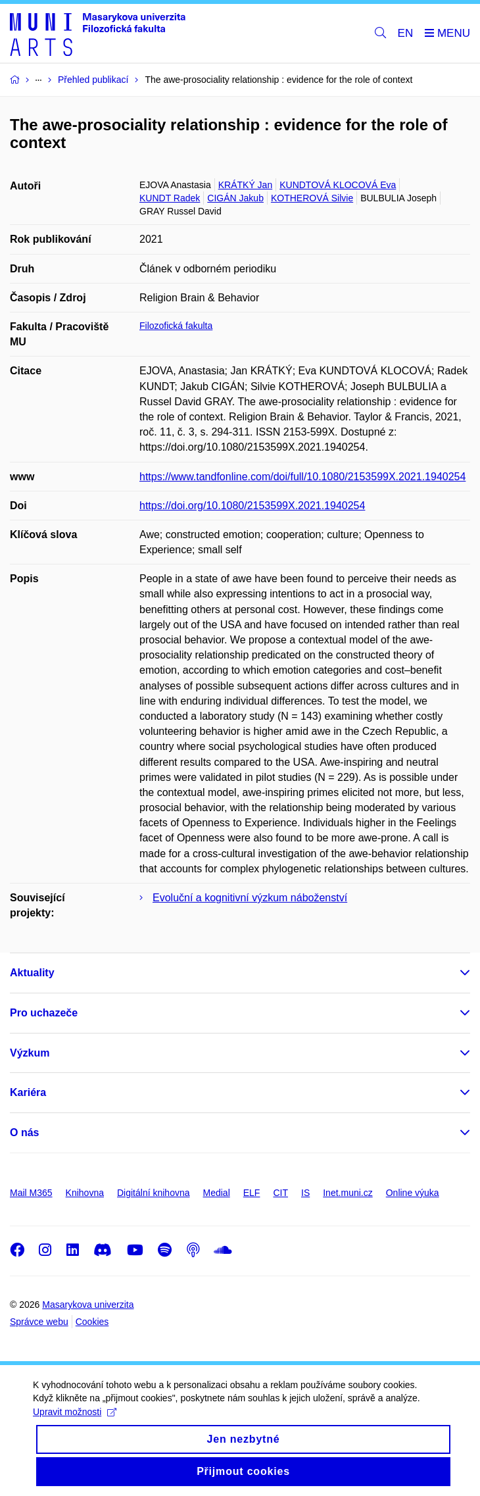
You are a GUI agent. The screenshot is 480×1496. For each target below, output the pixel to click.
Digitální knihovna (153, 1192)
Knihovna (85, 1192)
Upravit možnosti (74, 1423)
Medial (216, 1192)
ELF (251, 1192)
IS (305, 1192)
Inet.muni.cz (347, 1192)
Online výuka (412, 1192)
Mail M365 (31, 1192)
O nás (24, 1132)
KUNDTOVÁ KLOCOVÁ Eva (337, 185)
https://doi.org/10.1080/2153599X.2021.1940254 (252, 505)
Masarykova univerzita (87, 1304)
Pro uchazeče (44, 1012)
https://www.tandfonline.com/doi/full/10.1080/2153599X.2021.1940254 (302, 476)
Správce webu (39, 1321)
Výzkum (29, 1053)
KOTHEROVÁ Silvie (312, 198)
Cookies (92, 1321)
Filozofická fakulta (175, 325)
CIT (280, 1192)
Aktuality (32, 972)
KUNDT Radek (169, 198)
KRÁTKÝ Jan (245, 185)
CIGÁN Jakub (235, 198)
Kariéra (28, 1092)
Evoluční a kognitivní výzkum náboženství (250, 897)
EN (406, 33)
